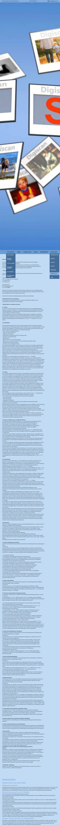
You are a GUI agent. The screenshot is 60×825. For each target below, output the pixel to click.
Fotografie (10, 252)
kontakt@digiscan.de (53, 1)
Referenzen (44, 252)
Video (19, 252)
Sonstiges (54, 252)
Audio (36, 252)
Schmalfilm (27, 252)
